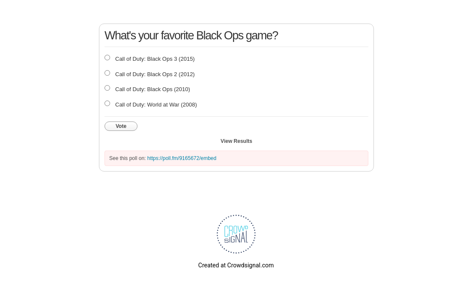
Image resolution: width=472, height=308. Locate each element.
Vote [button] (121, 126)
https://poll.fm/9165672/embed (181, 158)
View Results (236, 141)
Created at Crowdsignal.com (236, 265)
